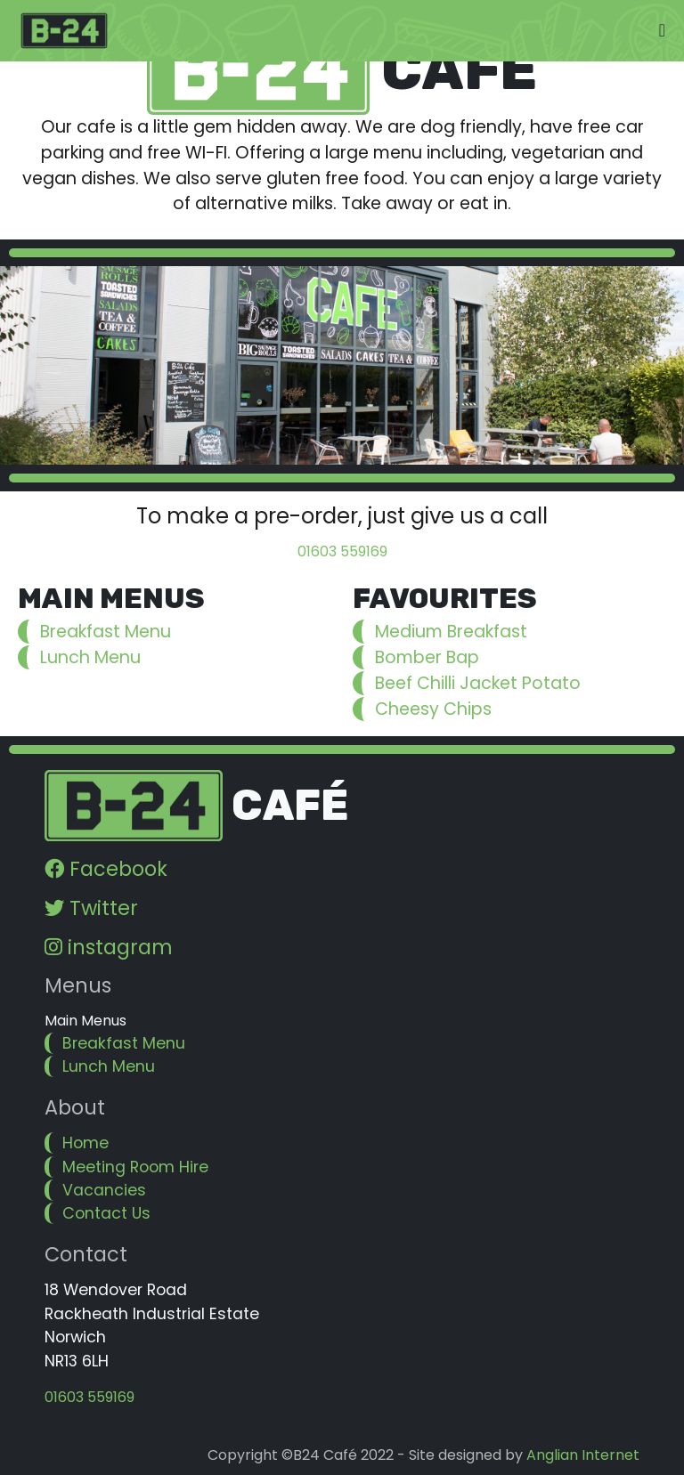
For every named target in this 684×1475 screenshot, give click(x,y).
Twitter (91, 908)
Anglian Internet (582, 1455)
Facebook (106, 869)
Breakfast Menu (105, 632)
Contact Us (106, 1213)
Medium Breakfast (451, 632)
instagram (109, 947)
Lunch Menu (90, 657)
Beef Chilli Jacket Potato (478, 683)
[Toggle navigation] (662, 30)
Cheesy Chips (433, 709)
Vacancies (104, 1190)
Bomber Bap (427, 657)
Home (85, 1143)
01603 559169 (342, 551)
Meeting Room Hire (135, 1167)
